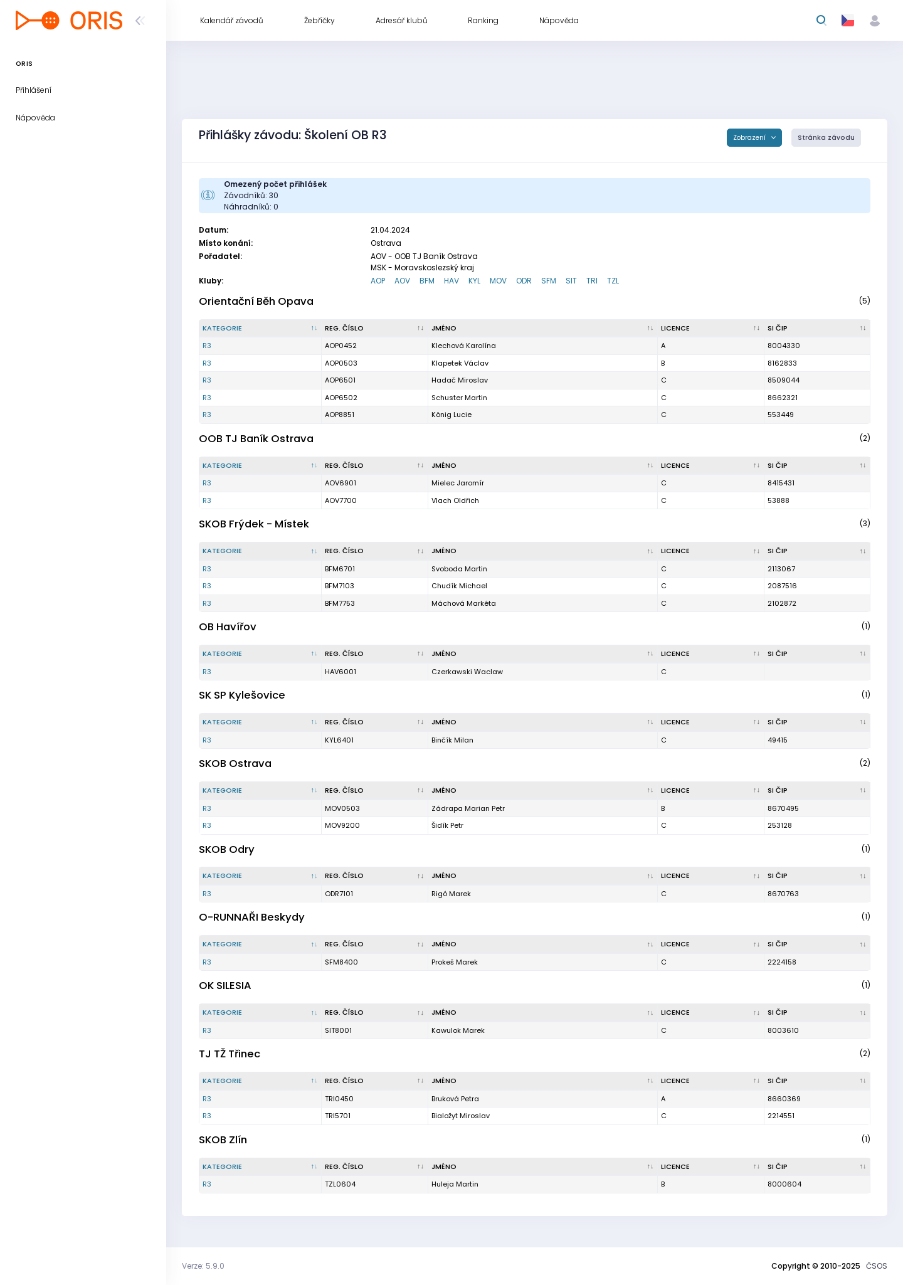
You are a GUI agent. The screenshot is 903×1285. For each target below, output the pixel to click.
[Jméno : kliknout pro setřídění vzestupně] (543, 328)
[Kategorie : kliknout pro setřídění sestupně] (260, 328)
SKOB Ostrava (235, 763)
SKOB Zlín (223, 1140)
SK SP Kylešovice (242, 695)
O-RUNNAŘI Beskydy (252, 917)
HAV (451, 280)
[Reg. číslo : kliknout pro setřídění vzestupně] (375, 328)
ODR (524, 280)
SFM (548, 280)
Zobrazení (750, 137)
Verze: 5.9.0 (203, 1266)
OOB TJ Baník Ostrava (256, 438)
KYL (474, 280)
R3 (207, 346)
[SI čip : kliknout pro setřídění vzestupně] (817, 328)
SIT (571, 280)
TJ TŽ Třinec (229, 1054)
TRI (592, 280)
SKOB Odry (227, 849)
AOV (402, 280)
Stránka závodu (826, 137)
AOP (378, 280)
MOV (498, 280)
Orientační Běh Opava (256, 301)
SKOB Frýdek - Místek (254, 524)
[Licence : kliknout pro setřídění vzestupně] (711, 328)
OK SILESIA (225, 985)
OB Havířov (227, 627)
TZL (613, 280)
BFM (427, 280)
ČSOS (876, 1266)
